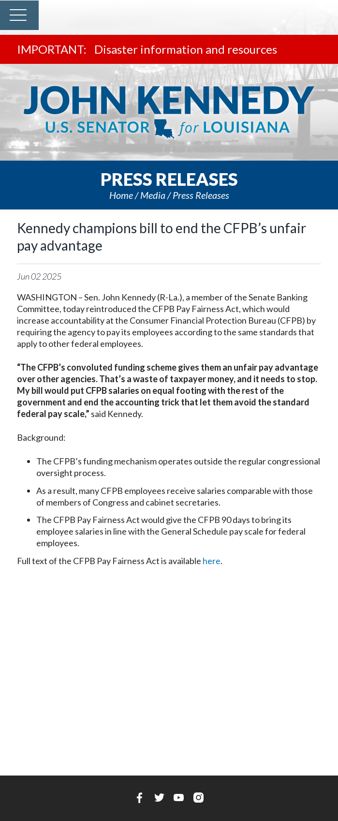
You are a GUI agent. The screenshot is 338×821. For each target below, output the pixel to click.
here (211, 560)
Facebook (139, 797)
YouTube (179, 797)
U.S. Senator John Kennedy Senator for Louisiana (169, 112)
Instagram (198, 797)
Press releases (201, 195)
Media (152, 195)
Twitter (159, 797)
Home (121, 195)
